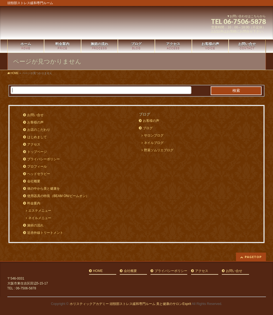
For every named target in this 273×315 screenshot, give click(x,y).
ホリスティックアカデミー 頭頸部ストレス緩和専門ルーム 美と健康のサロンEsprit (130, 304)
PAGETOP (253, 257)
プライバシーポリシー (43, 159)
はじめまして (37, 137)
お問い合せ (35, 115)
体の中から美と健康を (43, 188)
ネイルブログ (154, 143)
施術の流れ (35, 225)
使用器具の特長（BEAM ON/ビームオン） (58, 196)
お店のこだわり (38, 130)
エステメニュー (39, 211)
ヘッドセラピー (38, 174)
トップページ (37, 152)
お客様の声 (35, 122)
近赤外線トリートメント (45, 233)
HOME (98, 271)
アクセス (33, 144)
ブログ (148, 128)
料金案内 (33, 203)
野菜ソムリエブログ (158, 150)
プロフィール (37, 166)
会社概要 (33, 181)
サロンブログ (154, 135)
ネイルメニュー (39, 218)
